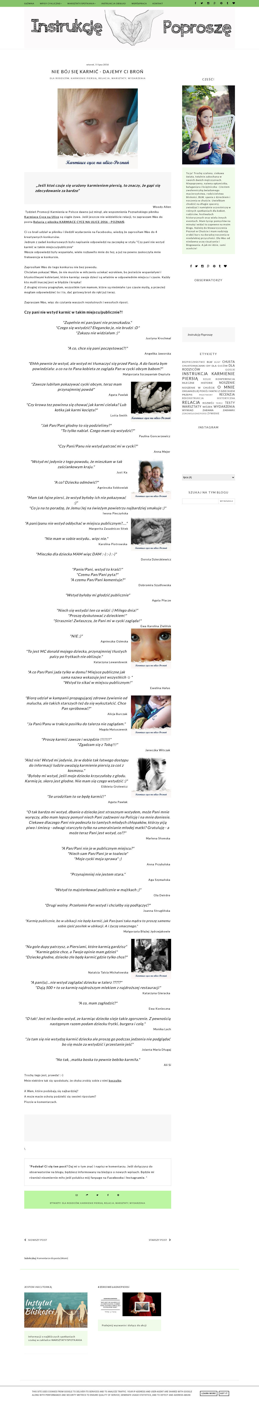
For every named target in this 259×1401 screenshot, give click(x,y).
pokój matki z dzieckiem (217, 391)
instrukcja (195, 373)
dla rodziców (59, 78)
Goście (230, 369)
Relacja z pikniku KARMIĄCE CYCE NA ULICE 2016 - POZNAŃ (78, 222)
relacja (104, 78)
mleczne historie (197, 382)
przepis (187, 394)
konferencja (225, 379)
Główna (29, 3)
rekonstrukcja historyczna (208, 398)
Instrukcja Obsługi (113, 3)
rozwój (208, 402)
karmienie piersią (84, 78)
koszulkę (115, 1080)
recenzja (227, 394)
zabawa (208, 410)
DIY (208, 365)
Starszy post (160, 1239)
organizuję (190, 391)
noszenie (227, 382)
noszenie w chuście (198, 387)
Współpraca (139, 3)
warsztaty (119, 78)
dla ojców (220, 365)
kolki (207, 379)
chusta (228, 361)
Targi (219, 403)
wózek (207, 406)
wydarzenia (137, 78)
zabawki (229, 410)
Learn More (208, 1393)
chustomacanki (193, 365)
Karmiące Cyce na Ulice (41, 216)
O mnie (226, 387)
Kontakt (157, 3)
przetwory (206, 395)
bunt (217, 362)
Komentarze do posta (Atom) (52, 1258)
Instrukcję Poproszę (200, 334)
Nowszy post (35, 1239)
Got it (224, 1393)
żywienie (213, 413)
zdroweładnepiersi (194, 413)
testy (230, 402)
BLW (209, 361)
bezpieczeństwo (193, 362)
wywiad (187, 410)
